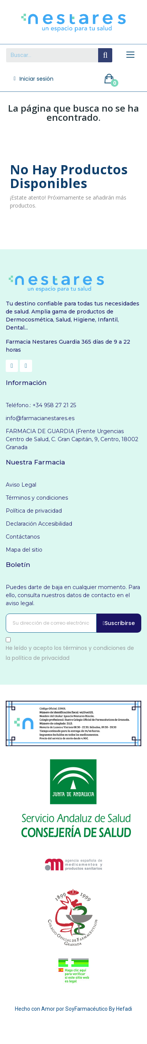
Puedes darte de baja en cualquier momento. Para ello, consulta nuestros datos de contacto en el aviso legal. (73, 595)
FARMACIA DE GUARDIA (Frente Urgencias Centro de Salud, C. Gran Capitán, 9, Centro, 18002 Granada (72, 439)
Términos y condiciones (37, 497)
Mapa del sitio (24, 549)
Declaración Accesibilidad (39, 523)
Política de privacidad (34, 510)
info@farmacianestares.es (40, 418)
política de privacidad (40, 657)
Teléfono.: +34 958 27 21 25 (41, 405)
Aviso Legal (21, 484)
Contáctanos (23, 536)
